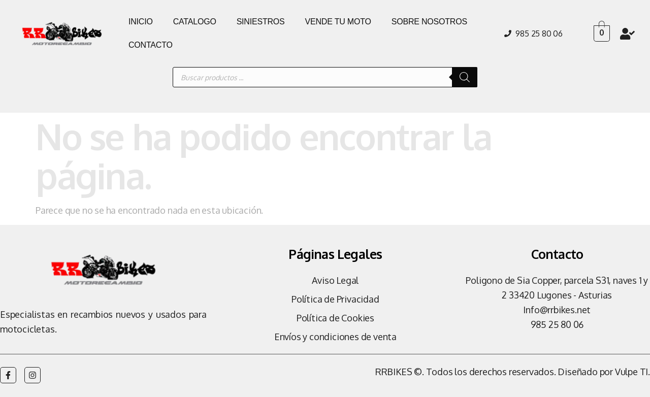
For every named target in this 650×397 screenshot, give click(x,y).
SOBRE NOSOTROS (429, 21)
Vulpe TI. (632, 371)
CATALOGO (194, 21)
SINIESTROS (261, 21)
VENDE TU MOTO (338, 21)
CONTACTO (150, 45)
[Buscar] (464, 77)
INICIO (140, 21)
